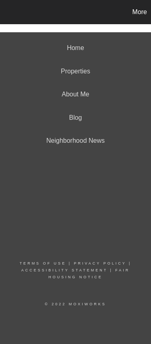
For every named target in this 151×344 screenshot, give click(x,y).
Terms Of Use (43, 263)
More (139, 11)
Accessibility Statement (64, 270)
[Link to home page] (7, 12)
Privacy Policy (100, 263)
